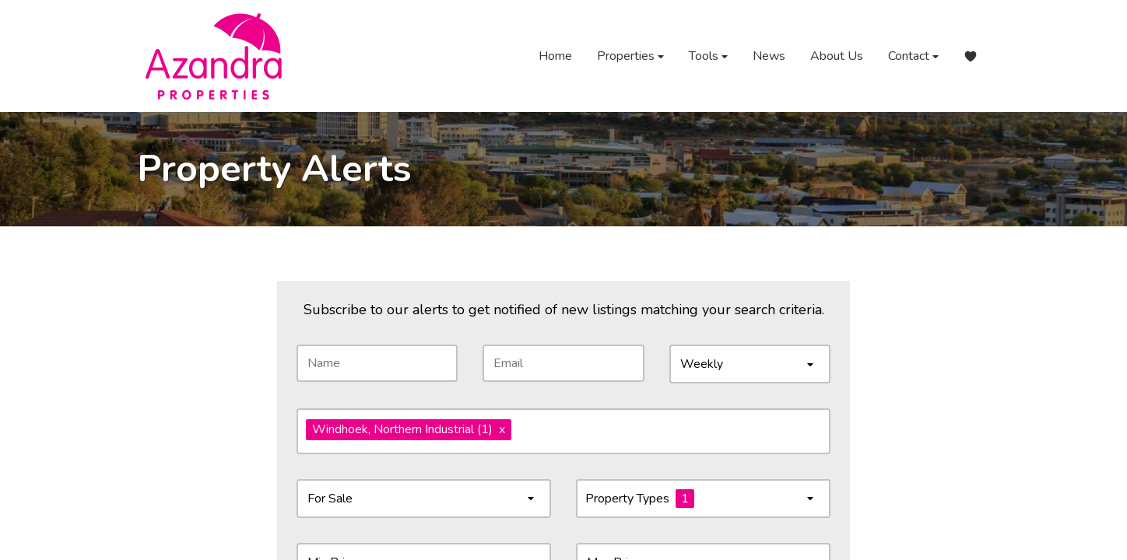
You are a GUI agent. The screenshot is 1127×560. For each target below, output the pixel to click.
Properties (630, 56)
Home (555, 56)
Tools (708, 56)
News (769, 56)
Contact (913, 56)
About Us (836, 56)
